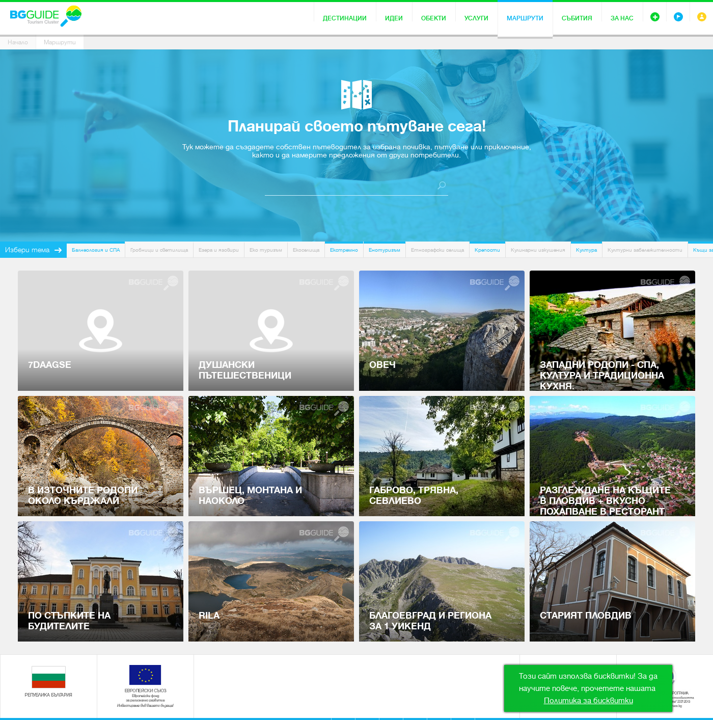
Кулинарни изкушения (538, 250)
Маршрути (525, 18)
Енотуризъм (384, 250)
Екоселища (306, 250)
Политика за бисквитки (588, 700)
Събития (577, 18)
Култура (586, 250)
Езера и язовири (219, 250)
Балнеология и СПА (96, 250)
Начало (18, 42)
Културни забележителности (645, 250)
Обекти (433, 18)
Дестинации (345, 18)
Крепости (487, 250)
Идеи (394, 18)
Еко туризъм (266, 250)
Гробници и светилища (159, 250)
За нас (622, 18)
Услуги (476, 18)
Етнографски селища (437, 250)
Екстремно (344, 250)
